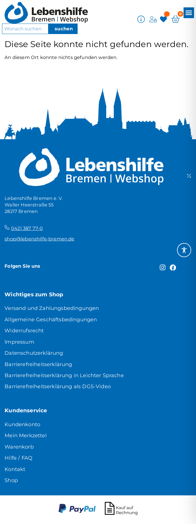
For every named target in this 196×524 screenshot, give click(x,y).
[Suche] (62, 28)
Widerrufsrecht (24, 331)
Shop (11, 480)
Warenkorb (19, 447)
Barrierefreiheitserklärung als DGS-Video (58, 386)
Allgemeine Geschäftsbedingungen (51, 319)
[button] (189, 12)
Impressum (19, 342)
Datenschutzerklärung (34, 353)
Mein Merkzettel (25, 435)
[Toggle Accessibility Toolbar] (184, 250)
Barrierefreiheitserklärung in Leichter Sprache (64, 375)
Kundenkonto (22, 424)
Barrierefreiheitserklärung (38, 364)
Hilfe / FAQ (18, 458)
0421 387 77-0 (27, 228)
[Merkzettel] (164, 18)
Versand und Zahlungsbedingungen (52, 308)
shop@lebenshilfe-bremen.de (39, 239)
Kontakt (15, 469)
